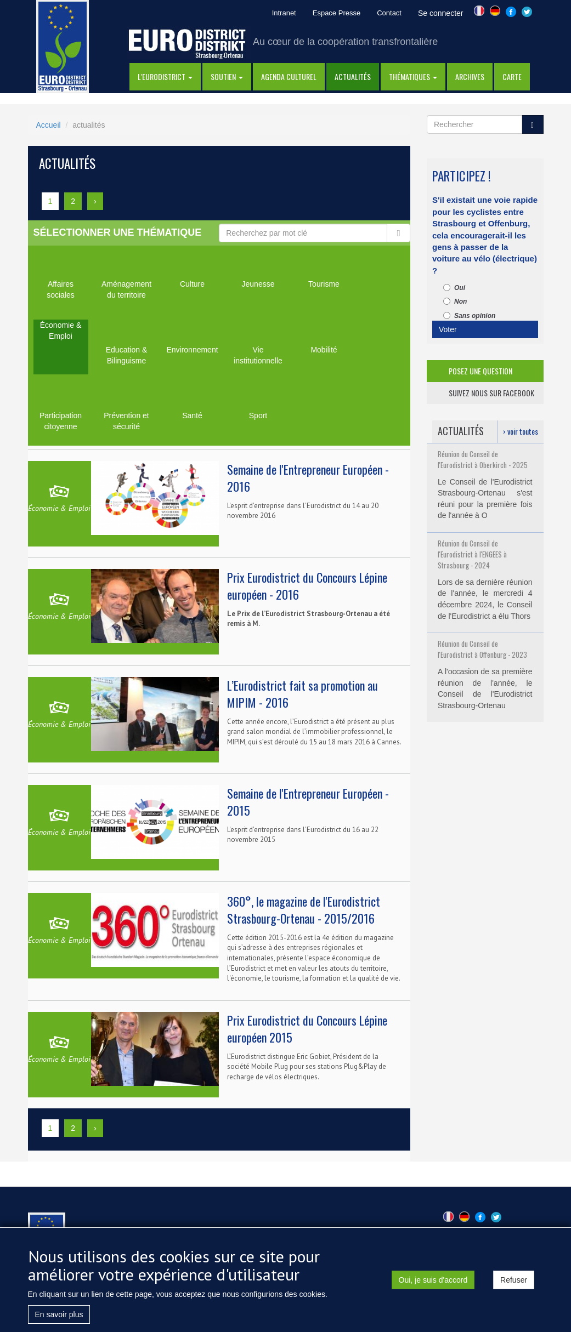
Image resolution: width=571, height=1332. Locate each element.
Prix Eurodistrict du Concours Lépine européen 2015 (307, 1028)
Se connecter (440, 13)
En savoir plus (59, 1314)
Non (455, 301)
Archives (469, 76)
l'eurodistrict (165, 76)
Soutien (227, 76)
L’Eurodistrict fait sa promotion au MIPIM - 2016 (302, 693)
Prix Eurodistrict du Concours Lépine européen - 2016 (307, 585)
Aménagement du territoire (126, 289)
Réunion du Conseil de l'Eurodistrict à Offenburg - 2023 (482, 649)
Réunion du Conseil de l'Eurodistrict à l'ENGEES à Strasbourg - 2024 (472, 554)
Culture (192, 284)
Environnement (192, 349)
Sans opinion (469, 316)
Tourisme (324, 284)
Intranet (284, 13)
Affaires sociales (61, 289)
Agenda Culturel (288, 76)
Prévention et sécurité (126, 421)
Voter (448, 329)
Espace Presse (336, 13)
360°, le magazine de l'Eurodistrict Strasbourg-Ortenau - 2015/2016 (303, 909)
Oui (454, 288)
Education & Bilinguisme (127, 355)
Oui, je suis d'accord (433, 1280)
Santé (192, 415)
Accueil (48, 125)
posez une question (480, 371)
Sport (258, 415)
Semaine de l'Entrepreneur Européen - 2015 (308, 801)
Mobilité (323, 349)
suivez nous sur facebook (491, 393)
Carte (512, 76)
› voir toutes (520, 431)
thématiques (413, 76)
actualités (353, 76)
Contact (389, 13)
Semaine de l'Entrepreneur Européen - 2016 (308, 477)
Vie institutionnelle (258, 355)
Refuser (513, 1280)
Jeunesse (258, 284)
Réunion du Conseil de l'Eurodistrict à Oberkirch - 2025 (483, 459)
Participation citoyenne (60, 421)
